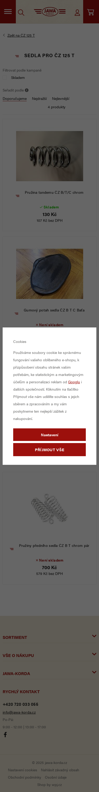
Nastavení (49, 434)
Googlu (74, 381)
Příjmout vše (49, 449)
